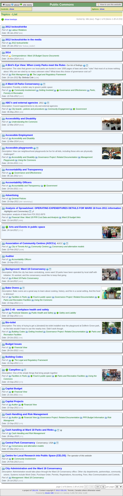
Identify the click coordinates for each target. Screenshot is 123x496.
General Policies (19, 198)
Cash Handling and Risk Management (28, 433)
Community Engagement (59, 109)
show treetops (11, 19)
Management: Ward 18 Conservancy (28, 477)
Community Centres (40, 246)
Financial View (20, 347)
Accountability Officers (21, 259)
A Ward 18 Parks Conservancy (25, 278)
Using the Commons (27, 160)
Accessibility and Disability (23, 138)
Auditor (15, 404)
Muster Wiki (49, 493)
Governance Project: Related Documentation (57, 157)
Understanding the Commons (24, 122)
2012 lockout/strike (20, 43)
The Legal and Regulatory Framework (49, 74)
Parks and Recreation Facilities (17, 300)
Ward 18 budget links (71, 217)
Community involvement (25, 90)
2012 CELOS (61, 490)
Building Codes (18, 331)
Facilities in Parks (19, 297)
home (7, 5)
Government (81, 109)
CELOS (35, 490)
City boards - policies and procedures (28, 109)
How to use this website (110, 4)
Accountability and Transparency (26, 186)
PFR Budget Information (93, 417)
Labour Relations (19, 30)
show (11, 9)
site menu (26, 5)
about (15, 5)
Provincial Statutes (20, 313)
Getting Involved (46, 90)
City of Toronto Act (20, 246)
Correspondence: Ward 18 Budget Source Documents (35, 56)
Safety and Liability (67, 313)
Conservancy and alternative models (68, 246)
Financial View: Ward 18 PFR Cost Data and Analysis (35, 217)
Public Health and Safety (42, 313)
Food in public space (42, 297)
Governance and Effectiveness (72, 90)
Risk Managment (19, 74)
